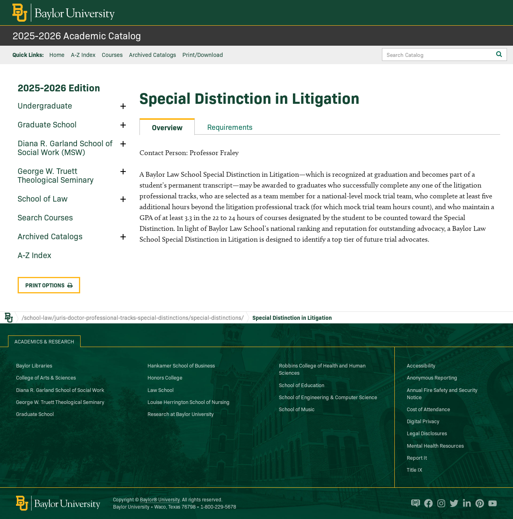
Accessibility (421, 365)
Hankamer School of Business (181, 365)
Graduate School (47, 123)
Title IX (414, 469)
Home (57, 54)
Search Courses (45, 216)
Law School (160, 389)
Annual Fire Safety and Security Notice (442, 393)
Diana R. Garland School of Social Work (60, 389)
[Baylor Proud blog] (413, 503)
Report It (417, 457)
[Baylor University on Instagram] (439, 503)
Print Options (49, 285)
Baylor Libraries (34, 365)
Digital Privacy (423, 420)
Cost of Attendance (428, 408)
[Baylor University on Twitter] (452, 503)
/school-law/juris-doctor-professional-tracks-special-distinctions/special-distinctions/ (133, 317)
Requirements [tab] (229, 127)
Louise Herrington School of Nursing (188, 401)
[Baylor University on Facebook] (426, 503)
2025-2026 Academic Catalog (76, 35)
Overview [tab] (167, 127)
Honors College (164, 377)
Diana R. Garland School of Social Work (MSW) (65, 147)
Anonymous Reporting (432, 377)
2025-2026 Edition (59, 87)
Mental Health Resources (435, 445)
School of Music (297, 408)
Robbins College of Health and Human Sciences (322, 368)
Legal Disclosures (427, 432)
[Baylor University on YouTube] (490, 503)
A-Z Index (83, 54)
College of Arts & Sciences (46, 377)
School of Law (43, 198)
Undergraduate (45, 105)
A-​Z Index (34, 254)
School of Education (301, 384)
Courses (112, 54)
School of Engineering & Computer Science (328, 396)
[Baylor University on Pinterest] (477, 503)
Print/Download (202, 54)
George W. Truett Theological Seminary (55, 175)
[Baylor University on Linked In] (464, 503)
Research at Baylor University (180, 413)
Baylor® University (160, 499)
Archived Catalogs (152, 54)
